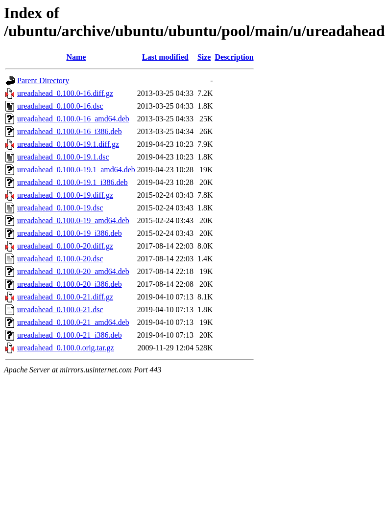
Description (234, 57)
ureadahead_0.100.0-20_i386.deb (69, 284)
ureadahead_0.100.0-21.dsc (60, 309)
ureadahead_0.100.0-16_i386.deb (69, 131)
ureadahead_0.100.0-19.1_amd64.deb (76, 169)
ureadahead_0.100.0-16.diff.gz (65, 93)
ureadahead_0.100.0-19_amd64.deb (73, 220)
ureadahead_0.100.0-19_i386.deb (69, 233)
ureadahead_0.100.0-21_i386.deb (69, 335)
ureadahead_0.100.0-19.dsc (60, 208)
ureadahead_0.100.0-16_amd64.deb (73, 119)
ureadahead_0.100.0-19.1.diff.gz (68, 144)
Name (76, 57)
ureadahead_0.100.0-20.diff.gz (65, 246)
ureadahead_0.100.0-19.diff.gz (65, 195)
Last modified (165, 57)
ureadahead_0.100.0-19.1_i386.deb (72, 182)
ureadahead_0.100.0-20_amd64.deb (73, 271)
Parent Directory (43, 80)
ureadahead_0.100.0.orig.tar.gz (65, 348)
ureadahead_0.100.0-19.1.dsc (63, 157)
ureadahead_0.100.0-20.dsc (60, 258)
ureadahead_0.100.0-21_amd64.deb (73, 322)
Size (204, 57)
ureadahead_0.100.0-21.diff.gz (65, 297)
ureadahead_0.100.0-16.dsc (60, 106)
